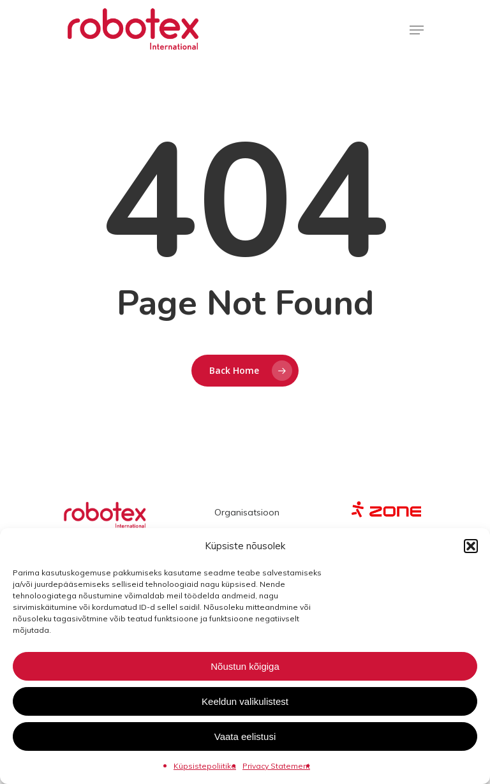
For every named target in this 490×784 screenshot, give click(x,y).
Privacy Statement (276, 766)
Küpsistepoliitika (205, 766)
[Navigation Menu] (417, 30)
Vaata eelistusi (245, 736)
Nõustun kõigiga (245, 666)
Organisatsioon (246, 512)
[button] (470, 546)
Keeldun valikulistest (245, 701)
